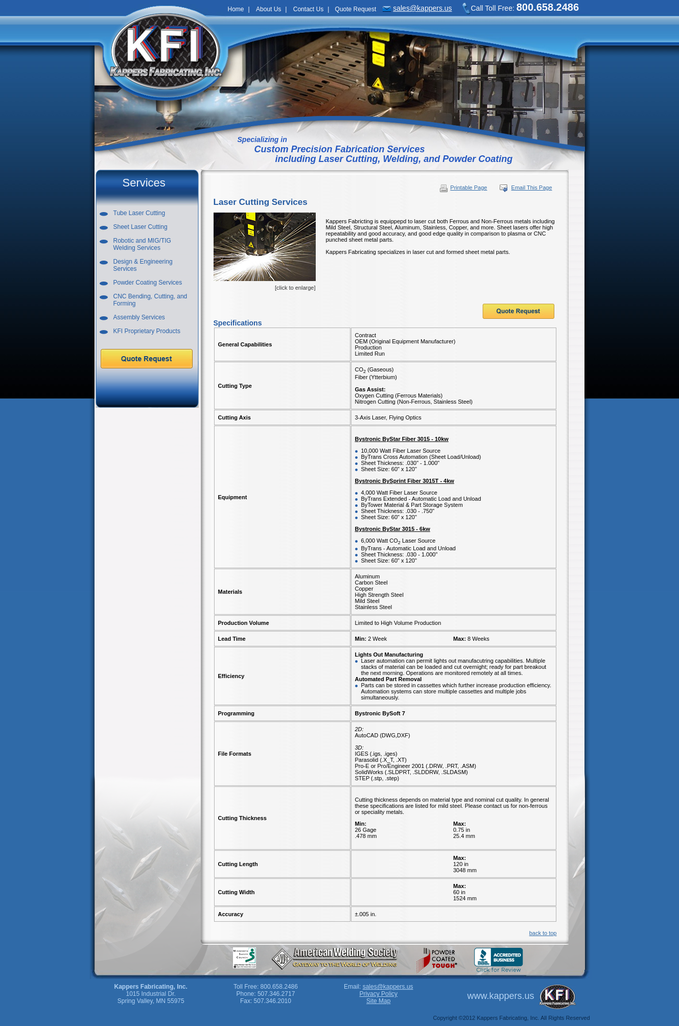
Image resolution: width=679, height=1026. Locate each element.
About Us (268, 9)
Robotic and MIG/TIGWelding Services (142, 244)
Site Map (378, 1001)
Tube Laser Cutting (139, 213)
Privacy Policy (378, 993)
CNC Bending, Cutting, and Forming (150, 300)
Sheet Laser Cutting (140, 226)
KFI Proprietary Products (146, 331)
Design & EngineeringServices (143, 265)
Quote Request (356, 9)
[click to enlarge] (265, 252)
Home (236, 9)
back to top (543, 933)
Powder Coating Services (147, 282)
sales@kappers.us (422, 8)
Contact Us (308, 9)
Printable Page (463, 187)
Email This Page (531, 187)
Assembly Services (139, 317)
